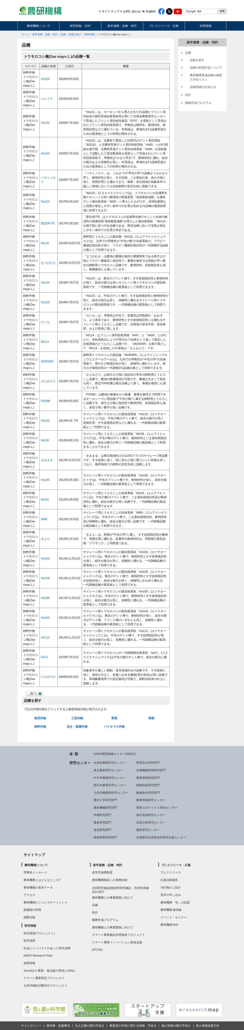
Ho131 (45, 122)
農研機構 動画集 (171, 909)
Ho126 (45, 79)
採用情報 (205, 25)
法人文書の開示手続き (89, 1025)
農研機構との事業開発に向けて (112, 897)
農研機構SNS (169, 924)
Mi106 (45, 440)
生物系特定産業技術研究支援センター (161, 837)
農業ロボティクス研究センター (156, 807)
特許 (95, 912)
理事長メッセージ (35, 872)
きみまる (47, 460)
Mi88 (44, 519)
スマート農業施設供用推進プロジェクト (118, 934)
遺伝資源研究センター (151, 815)
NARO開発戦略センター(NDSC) (115, 754)
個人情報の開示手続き (176, 1025)
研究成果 (29, 940)
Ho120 (45, 153)
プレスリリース (170, 872)
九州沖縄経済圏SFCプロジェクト (46, 985)
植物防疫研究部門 (148, 785)
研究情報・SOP (80, 25)
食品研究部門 (102, 829)
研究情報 (30, 925)
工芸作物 (77, 718)
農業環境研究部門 (148, 777)
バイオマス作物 (114, 726)
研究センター (80, 763)
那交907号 (48, 223)
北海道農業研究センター (110, 762)
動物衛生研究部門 (148, 792)
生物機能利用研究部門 (151, 770)
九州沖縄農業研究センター (111, 792)
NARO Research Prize (38, 955)
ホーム (25, 34)
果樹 (151, 718)
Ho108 (45, 578)
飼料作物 (89, 34)
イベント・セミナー (173, 917)
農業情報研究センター (151, 800)
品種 (63, 34)
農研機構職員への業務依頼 (109, 880)
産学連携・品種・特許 (122, 25)
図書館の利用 (32, 909)
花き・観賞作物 (77, 726)
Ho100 (45, 479)
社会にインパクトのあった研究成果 (47, 948)
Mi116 (45, 243)
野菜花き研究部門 (148, 762)
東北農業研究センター (108, 770)
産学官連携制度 (102, 872)
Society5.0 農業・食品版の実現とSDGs (49, 970)
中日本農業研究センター (110, 777)
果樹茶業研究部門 (105, 837)
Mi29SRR (47, 361)
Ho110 (45, 420)
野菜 (114, 718)
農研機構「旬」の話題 (175, 902)
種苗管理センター (148, 829)
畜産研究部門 (102, 822)
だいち (45, 322)
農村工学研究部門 (105, 800)
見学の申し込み (170, 895)
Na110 (45, 201)
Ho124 (45, 282)
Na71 (44, 657)
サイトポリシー (31, 1025)
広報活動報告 (169, 880)
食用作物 (40, 718)
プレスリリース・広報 (164, 25)
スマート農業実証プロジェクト (44, 978)
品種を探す (75, 34)
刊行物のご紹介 (170, 887)
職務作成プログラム (105, 920)
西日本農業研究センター (110, 785)
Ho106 (45, 598)
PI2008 (45, 401)
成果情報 (29, 963)
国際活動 (29, 917)
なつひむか (48, 262)
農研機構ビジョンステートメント (46, 902)
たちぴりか (48, 676)
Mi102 (45, 499)
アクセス (29, 895)
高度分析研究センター (151, 822)
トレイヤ (47, 98)
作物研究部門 (102, 815)
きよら (45, 538)
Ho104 (45, 617)
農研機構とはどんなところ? (42, 880)
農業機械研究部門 (105, 807)
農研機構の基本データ (38, 887)
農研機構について (38, 25)
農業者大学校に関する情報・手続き (133, 1025)
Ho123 (45, 302)
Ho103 (45, 558)
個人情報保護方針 (207, 1025)
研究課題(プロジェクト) (39, 933)
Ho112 (45, 637)
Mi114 (45, 341)
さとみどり (48, 381)
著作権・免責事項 (58, 1025)
